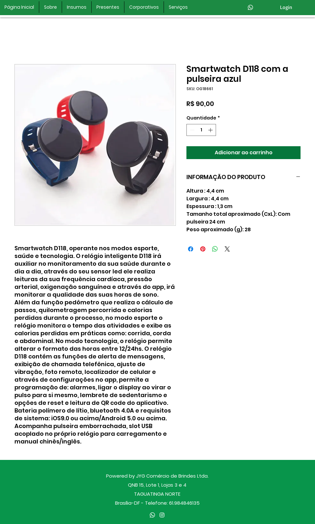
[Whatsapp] (250, 7)
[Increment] (211, 130)
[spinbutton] (201, 130)
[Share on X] (227, 249)
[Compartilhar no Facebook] (190, 249)
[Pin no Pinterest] (203, 249)
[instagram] (162, 515)
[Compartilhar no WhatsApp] (215, 249)
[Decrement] (191, 130)
